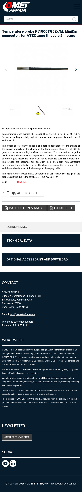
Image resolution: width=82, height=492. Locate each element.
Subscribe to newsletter (16, 437)
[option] (41, 69)
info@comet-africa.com (22, 314)
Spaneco (71, 483)
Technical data (16, 226)
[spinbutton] (5, 193)
